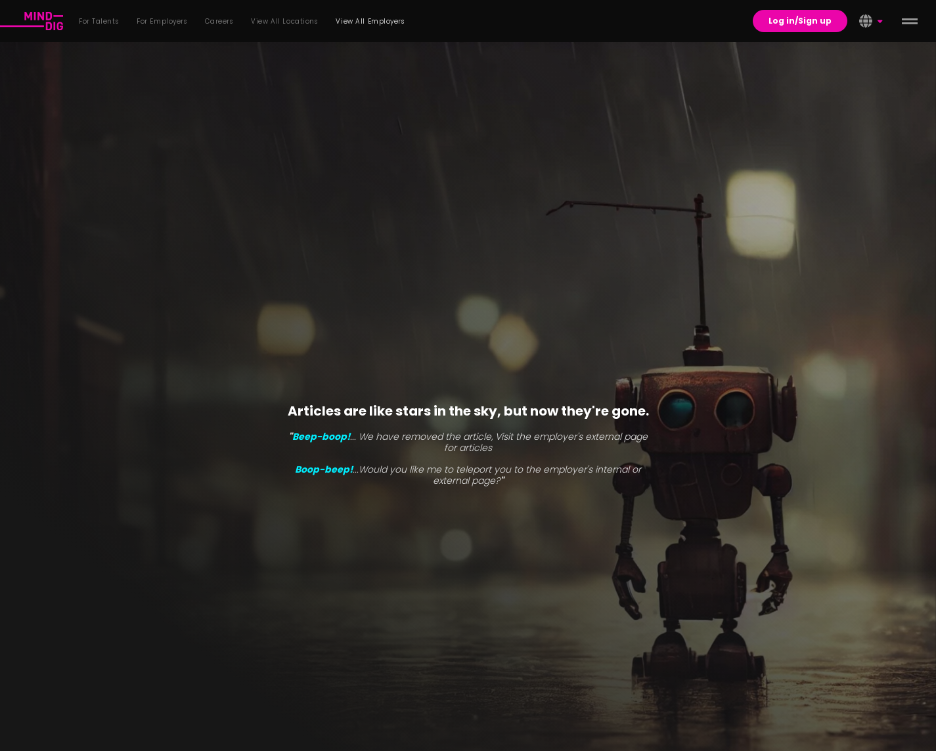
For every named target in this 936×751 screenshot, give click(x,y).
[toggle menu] (910, 21)
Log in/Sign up (800, 20)
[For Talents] (31, 21)
